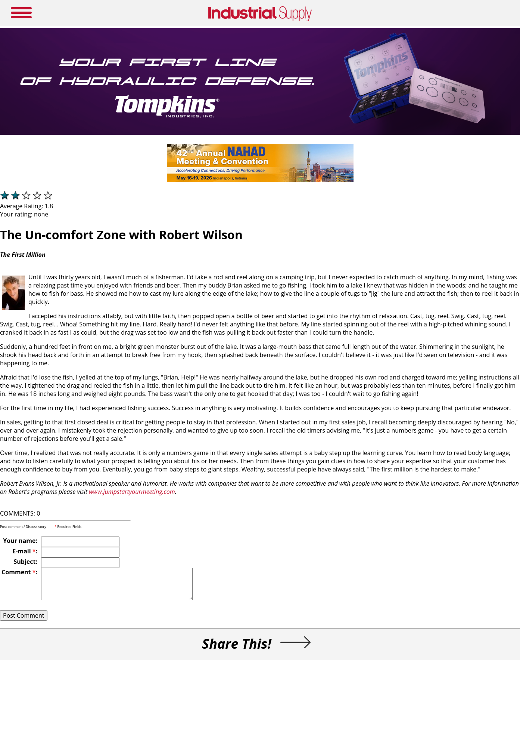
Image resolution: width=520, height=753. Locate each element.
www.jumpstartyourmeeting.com (132, 492)
